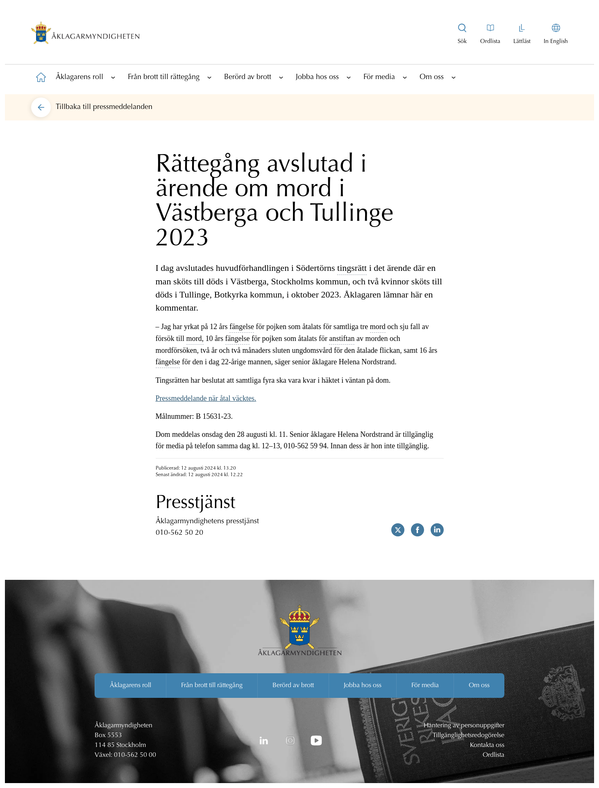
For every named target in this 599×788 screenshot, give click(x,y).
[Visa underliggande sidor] (113, 77)
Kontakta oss (487, 745)
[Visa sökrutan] (462, 34)
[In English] (556, 34)
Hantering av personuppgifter (464, 725)
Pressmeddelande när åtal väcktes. (206, 398)
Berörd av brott (247, 77)
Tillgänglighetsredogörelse (468, 735)
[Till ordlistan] (490, 34)
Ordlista (493, 755)
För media (379, 77)
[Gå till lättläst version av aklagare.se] (522, 34)
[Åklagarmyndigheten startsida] (85, 34)
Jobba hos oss (317, 77)
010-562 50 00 (135, 755)
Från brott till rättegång (164, 77)
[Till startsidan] (41, 77)
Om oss (432, 77)
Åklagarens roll (79, 77)
